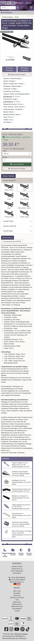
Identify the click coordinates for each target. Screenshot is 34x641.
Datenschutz (17, 602)
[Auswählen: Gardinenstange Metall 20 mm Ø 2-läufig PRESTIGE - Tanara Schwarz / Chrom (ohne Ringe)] (24, 196)
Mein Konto (17, 591)
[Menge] (17, 160)
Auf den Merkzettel (9, 69)
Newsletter (17, 593)
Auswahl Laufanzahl (17, 226)
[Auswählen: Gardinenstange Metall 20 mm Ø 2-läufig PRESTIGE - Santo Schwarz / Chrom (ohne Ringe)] (9, 187)
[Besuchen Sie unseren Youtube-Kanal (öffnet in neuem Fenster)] (17, 630)
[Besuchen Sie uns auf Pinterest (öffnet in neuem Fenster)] (22, 630)
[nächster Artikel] (32, 16)
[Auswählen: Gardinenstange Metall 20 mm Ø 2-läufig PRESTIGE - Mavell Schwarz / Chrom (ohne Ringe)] (24, 214)
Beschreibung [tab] (7, 238)
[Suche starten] (18, 7)
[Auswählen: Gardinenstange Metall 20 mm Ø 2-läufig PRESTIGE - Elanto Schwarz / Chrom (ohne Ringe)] (24, 205)
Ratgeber (19, 3)
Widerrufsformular (17, 606)
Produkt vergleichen (24, 69)
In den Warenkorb (17, 164)
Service (28, 3)
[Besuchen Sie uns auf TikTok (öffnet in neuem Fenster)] (27, 630)
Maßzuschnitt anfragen (17, 74)
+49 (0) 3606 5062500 (18, 577)
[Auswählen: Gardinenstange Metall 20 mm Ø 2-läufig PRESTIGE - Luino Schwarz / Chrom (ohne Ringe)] (9, 205)
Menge (5, 157)
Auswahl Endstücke (17, 180)
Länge (5, 151)
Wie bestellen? (17, 608)
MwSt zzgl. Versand (18, 148)
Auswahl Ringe (17, 231)
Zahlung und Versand (17, 597)
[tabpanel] (17, 350)
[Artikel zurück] (27, 16)
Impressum (17, 595)
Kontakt (17, 611)
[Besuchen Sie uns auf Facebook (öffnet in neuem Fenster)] (6, 630)
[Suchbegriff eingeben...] (8, 7)
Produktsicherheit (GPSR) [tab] (12, 241)
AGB (17, 600)
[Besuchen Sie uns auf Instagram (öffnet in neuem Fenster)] (11, 630)
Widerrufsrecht (17, 604)
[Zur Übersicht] (30, 16)
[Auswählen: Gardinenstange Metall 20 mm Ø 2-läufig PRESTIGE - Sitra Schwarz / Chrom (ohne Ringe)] (9, 196)
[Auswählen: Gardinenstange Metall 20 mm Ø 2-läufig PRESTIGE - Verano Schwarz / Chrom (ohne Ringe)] (9, 214)
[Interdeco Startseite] (8, 3)
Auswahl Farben (17, 221)
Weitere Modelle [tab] (8, 176)
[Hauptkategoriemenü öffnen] (6, 13)
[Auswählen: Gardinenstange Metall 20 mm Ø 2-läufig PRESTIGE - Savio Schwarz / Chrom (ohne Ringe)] (24, 187)
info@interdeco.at (18, 582)
